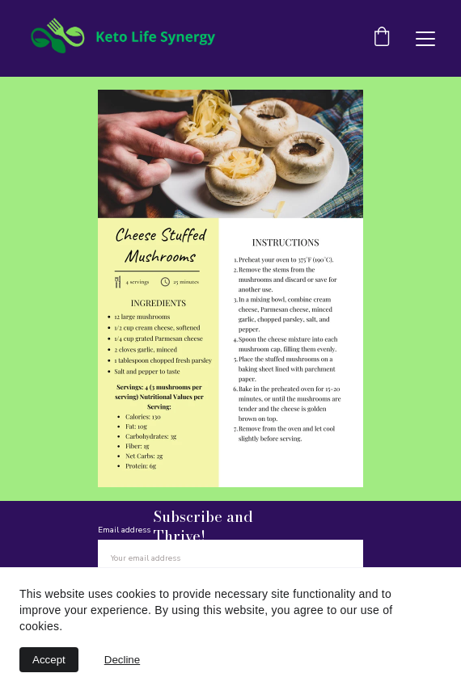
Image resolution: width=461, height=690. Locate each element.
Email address (124, 530)
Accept (49, 660)
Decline (122, 660)
